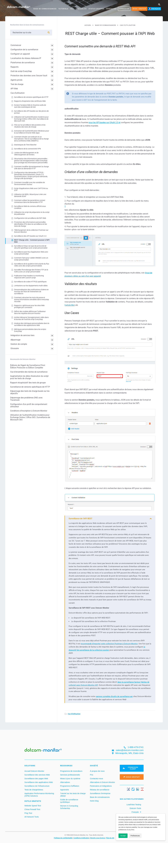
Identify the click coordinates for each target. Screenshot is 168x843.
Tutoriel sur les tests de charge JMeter (73, 794)
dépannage (15, 340)
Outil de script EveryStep (21, 71)
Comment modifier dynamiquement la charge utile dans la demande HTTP (31, 168)
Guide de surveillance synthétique (69, 800)
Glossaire (15, 348)
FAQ (72, 9)
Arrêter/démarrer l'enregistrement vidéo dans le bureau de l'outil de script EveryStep (31, 318)
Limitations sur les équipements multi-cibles (31, 286)
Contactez (111, 9)
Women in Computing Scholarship (69, 807)
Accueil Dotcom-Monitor (34, 771)
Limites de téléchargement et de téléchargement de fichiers (26, 154)
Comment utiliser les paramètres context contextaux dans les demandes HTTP (29, 201)
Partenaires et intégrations (101, 786)
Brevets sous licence (97, 838)
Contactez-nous (96, 778)
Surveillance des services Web (37, 775)
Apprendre (64, 790)
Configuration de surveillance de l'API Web (30, 218)
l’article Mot (70, 305)
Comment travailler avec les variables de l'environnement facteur (29, 183)
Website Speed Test (32, 806)
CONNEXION (124, 9)
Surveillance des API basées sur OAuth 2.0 (30, 236)
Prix (91, 775)
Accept (123, 836)
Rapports (14, 67)
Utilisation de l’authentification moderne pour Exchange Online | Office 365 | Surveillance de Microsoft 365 (31, 119)
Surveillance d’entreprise (100, 793)
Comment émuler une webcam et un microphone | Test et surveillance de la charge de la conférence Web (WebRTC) (31, 139)
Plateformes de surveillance (23, 62)
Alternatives (65, 782)
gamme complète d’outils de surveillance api (114, 696)
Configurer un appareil (20, 54)
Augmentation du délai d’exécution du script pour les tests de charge (29, 377)
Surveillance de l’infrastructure (36, 786)
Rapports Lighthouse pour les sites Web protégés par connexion (29, 306)
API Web (14, 88)
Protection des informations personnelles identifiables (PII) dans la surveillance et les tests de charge (30, 224)
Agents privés (16, 80)
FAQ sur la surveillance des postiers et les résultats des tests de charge (29, 126)
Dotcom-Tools (135, 808)
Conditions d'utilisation (81, 838)
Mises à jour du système (70, 778)
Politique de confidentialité (63, 838)
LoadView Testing (133, 804)
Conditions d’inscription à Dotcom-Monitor (28, 411)
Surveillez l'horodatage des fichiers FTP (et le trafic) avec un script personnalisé (31, 271)
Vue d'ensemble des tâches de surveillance (28, 372)
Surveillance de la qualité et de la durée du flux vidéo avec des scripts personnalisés (31, 265)
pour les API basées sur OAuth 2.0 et (104, 122)
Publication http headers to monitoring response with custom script (29, 277)
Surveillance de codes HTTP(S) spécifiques (30, 282)
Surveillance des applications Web (38, 782)
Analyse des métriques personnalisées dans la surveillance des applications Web (31, 324)
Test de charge (17, 84)
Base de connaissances (45, 9)
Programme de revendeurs (71, 771)
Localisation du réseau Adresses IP (26, 58)
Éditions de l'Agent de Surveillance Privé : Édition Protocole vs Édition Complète (28, 366)
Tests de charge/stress (33, 790)
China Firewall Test (32, 809)
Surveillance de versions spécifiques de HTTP (31, 97)
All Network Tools (31, 817)
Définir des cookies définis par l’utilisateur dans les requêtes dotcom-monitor (30, 312)
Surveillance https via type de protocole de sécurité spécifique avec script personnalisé (30, 247)
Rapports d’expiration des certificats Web (30, 101)
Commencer (16, 45)
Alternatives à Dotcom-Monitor (102, 782)
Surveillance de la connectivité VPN (27, 149)
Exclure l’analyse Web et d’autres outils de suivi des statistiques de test (30, 106)
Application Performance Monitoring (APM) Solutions (39, 794)
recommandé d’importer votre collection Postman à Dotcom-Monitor (109, 644)
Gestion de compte (19, 344)
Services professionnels (70, 775)
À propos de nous (97, 771)
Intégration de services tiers (22, 335)
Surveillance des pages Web (36, 778)
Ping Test (28, 813)
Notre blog (94, 801)
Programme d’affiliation (69, 786)
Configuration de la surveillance (24, 49)
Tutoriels (63, 9)
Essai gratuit (139, 9)
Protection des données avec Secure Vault (29, 75)
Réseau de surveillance (99, 790)
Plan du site (110, 838)
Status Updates (96, 9)
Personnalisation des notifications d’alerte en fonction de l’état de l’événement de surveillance (31, 292)
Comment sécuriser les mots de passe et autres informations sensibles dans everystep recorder (31, 299)
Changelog (81, 9)
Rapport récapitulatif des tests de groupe (28, 382)
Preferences (135, 836)
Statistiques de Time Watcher (25, 145)
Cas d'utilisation (74, 714)
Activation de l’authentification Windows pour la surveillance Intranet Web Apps (31, 132)
